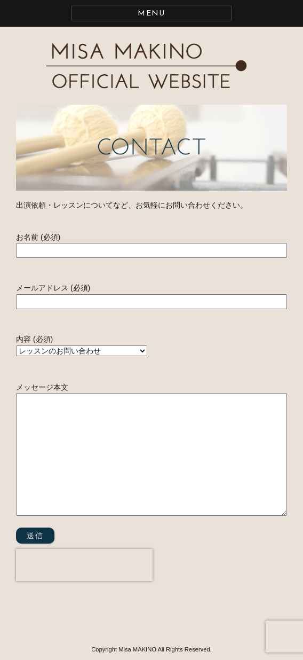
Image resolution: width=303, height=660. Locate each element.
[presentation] (84, 565)
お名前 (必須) (151, 244)
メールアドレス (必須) (151, 294)
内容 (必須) (81, 345)
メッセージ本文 (151, 450)
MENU (151, 14)
